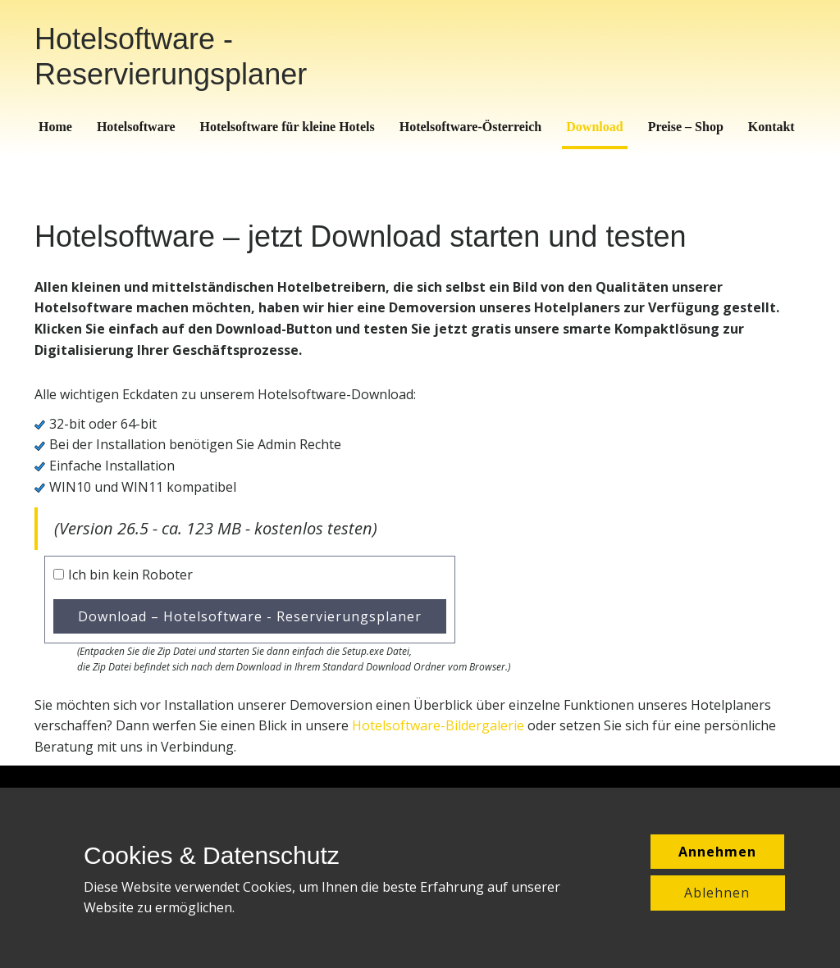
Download (594, 127)
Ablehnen (717, 893)
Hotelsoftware (136, 127)
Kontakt (771, 127)
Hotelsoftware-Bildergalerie (438, 725)
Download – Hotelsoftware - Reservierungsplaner (250, 616)
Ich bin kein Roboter (130, 575)
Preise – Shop (686, 127)
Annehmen (717, 852)
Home (55, 127)
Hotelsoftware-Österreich (470, 127)
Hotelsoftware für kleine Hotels (287, 127)
